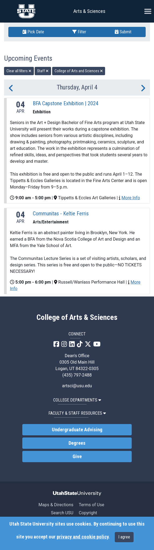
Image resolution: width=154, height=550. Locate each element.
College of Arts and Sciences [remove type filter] (79, 71)
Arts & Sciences (89, 11)
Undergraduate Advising (77, 430)
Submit (123, 31)
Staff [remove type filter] (43, 71)
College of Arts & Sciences (77, 317)
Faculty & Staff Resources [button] (77, 413)
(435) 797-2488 (77, 375)
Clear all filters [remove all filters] (18, 71)
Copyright (88, 512)
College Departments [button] (77, 400)
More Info (130, 197)
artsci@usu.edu (77, 385)
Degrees (77, 443)
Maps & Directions (55, 504)
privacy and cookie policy (82, 537)
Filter (79, 31)
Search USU (62, 512)
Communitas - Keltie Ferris (61, 213)
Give (77, 456)
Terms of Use (91, 504)
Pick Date (33, 31)
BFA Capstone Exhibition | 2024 (65, 103)
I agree (124, 537)
